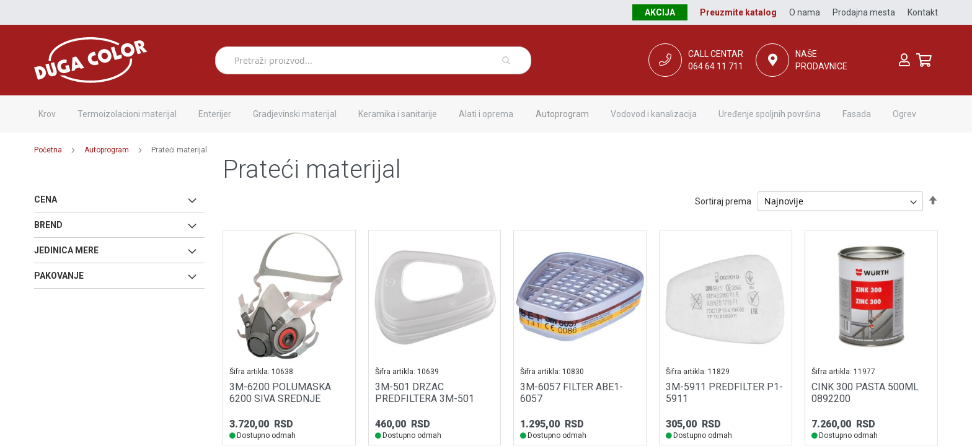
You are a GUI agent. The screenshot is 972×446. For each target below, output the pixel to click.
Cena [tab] (45, 199)
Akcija (660, 12)
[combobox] (373, 60)
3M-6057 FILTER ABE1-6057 (571, 392)
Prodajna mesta (864, 12)
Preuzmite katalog (738, 12)
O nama (804, 12)
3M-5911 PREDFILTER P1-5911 (724, 392)
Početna (48, 150)
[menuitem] (47, 114)
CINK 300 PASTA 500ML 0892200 (865, 392)
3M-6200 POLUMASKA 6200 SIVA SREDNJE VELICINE (280, 398)
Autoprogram (106, 150)
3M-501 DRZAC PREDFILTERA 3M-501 (424, 392)
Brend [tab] (48, 225)
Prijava (904, 60)
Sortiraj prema (723, 201)
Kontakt (923, 12)
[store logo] (124, 60)
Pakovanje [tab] (59, 276)
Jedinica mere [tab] (66, 250)
